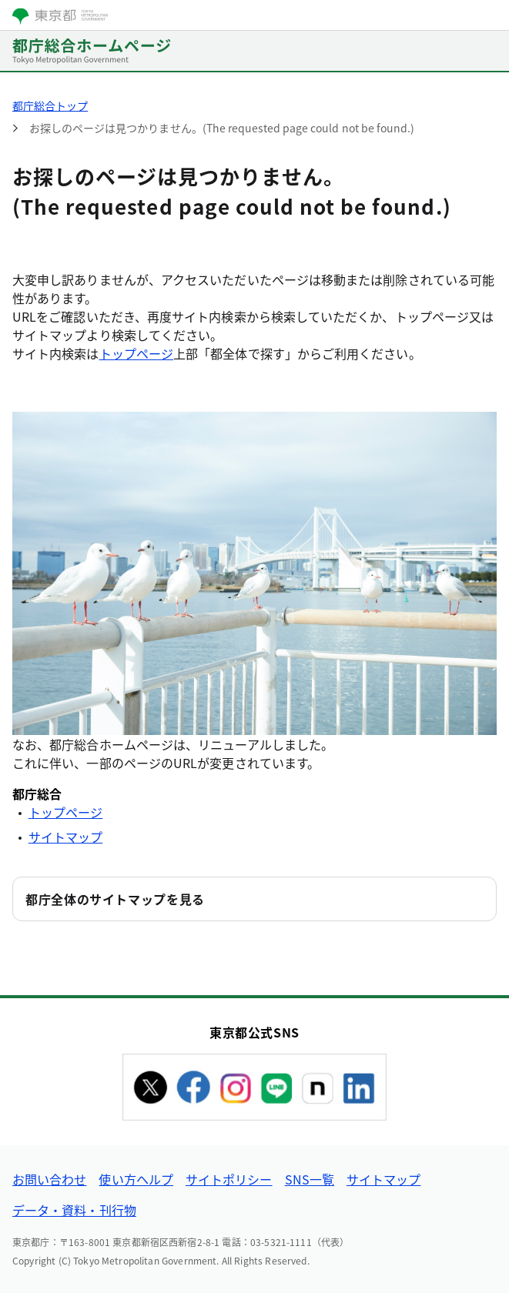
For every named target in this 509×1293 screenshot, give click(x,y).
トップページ (136, 353)
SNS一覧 (309, 1179)
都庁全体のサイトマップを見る (115, 899)
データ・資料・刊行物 (74, 1210)
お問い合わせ (49, 1179)
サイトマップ (65, 836)
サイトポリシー (229, 1179)
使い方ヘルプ (135, 1179)
